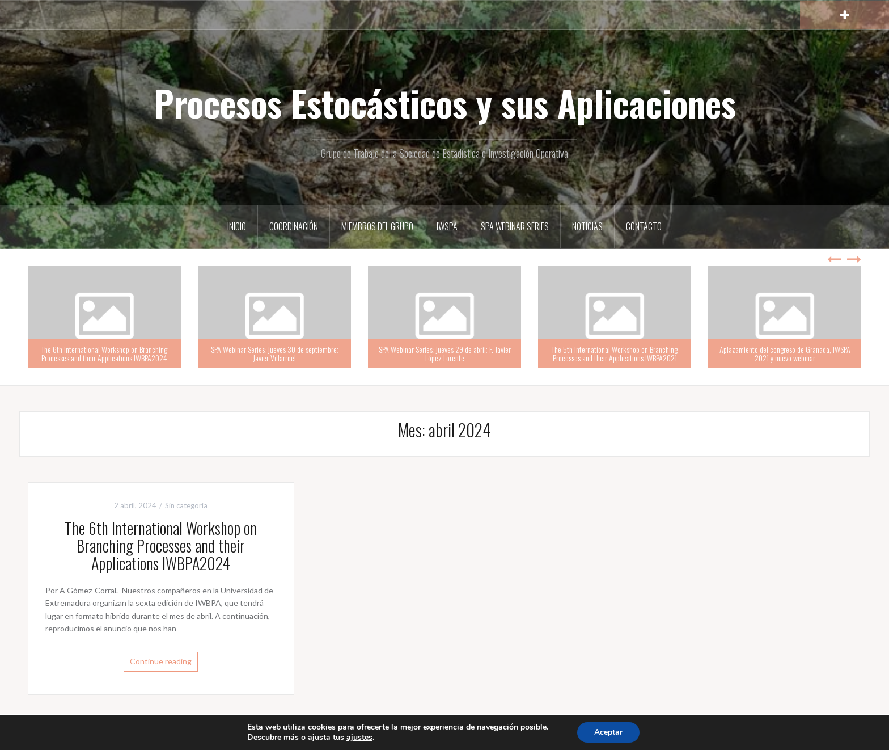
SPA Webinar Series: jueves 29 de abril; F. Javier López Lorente (445, 353)
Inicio (236, 226)
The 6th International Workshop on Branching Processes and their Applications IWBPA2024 (104, 353)
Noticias (587, 226)
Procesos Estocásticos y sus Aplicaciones (445, 103)
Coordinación (293, 226)
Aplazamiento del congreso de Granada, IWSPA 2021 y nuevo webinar (784, 353)
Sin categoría (186, 505)
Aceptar (608, 732)
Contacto (644, 226)
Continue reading (161, 661)
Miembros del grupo (377, 226)
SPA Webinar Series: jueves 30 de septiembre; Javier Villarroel (274, 353)
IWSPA (447, 226)
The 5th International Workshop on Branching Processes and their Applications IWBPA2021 (615, 353)
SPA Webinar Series (515, 226)
